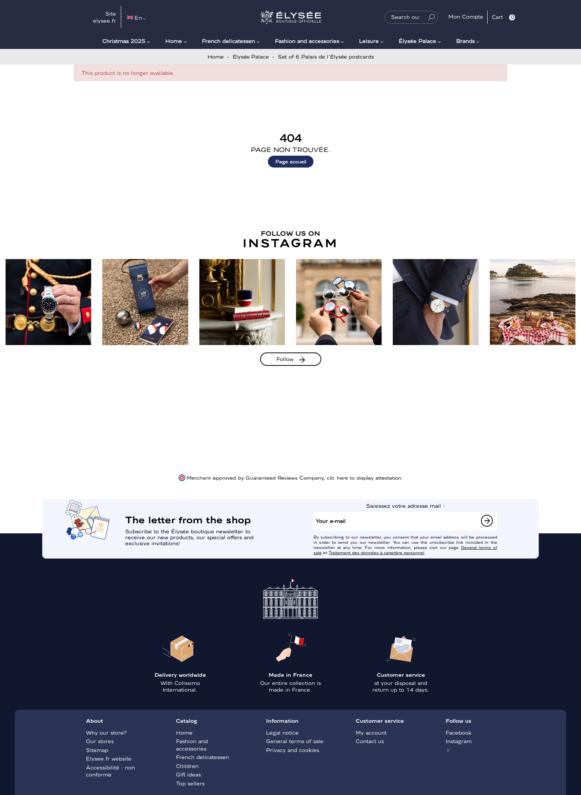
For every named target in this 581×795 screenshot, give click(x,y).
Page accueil (290, 161)
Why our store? (106, 732)
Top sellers (190, 783)
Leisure (369, 40)
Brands (465, 40)
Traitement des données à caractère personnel (376, 552)
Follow (284, 358)
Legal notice (282, 732)
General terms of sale (294, 741)
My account (371, 732)
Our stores (100, 741)
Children (187, 765)
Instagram (459, 741)
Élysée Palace (417, 40)
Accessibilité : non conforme (110, 771)
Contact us (370, 741)
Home (173, 40)
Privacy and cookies (292, 749)
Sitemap (97, 749)
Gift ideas (188, 774)
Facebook (458, 732)
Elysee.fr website (109, 758)
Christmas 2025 (123, 40)
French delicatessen (228, 40)
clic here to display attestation (364, 477)
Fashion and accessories (307, 40)
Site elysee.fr (104, 17)
